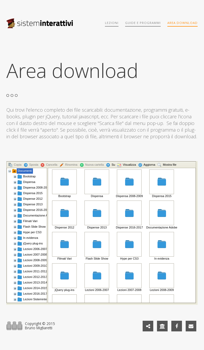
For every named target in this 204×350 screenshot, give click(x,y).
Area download (182, 23)
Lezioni (111, 23)
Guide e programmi (143, 23)
